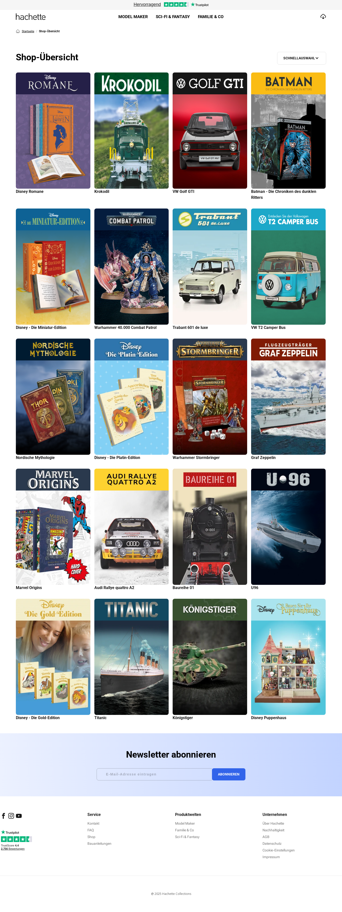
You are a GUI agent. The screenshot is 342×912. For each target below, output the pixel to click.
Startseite (25, 31)
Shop (91, 837)
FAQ (90, 830)
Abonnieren (230, 774)
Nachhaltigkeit (273, 830)
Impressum (271, 857)
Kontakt (93, 823)
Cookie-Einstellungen (279, 850)
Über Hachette (273, 823)
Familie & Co (211, 16)
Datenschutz (272, 843)
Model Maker (133, 16)
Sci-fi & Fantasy (173, 16)
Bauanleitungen (99, 843)
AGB (266, 837)
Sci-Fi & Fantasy (187, 837)
